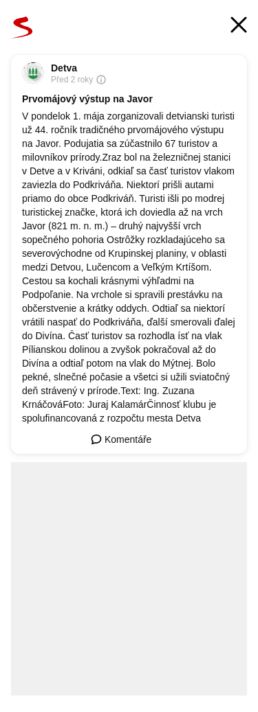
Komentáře (121, 439)
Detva (64, 67)
